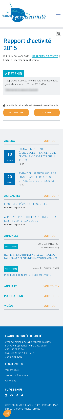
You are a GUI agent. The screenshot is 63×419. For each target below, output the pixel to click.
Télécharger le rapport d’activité (21, 89)
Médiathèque (11, 370)
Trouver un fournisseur (17, 375)
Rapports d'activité (45, 56)
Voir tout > (51, 141)
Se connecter (16, 112)
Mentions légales (22, 408)
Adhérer (47, 112)
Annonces (10, 380)
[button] (7, 413)
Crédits (36, 408)
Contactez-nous (13, 356)
